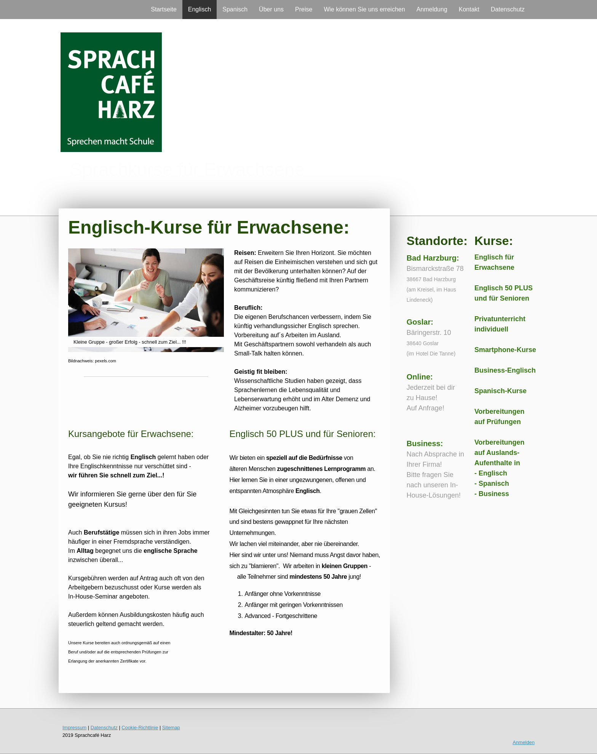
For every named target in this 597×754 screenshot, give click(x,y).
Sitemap (171, 727)
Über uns (271, 9)
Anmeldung (432, 9)
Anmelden (523, 742)
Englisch (199, 9)
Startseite (164, 9)
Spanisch (234, 9)
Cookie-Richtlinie (139, 727)
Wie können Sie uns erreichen (364, 9)
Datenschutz (508, 9)
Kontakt (469, 9)
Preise (303, 9)
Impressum (74, 727)
